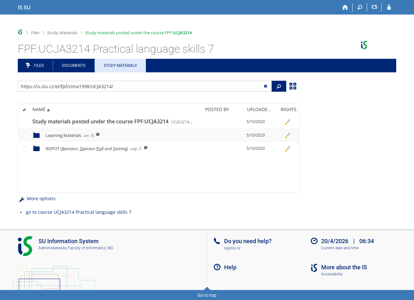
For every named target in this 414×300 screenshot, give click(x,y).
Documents (73, 65)
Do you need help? (248, 241)
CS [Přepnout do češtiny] (374, 6)
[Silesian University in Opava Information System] (24, 7)
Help (230, 267)
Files (35, 33)
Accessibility (332, 274)
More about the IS (344, 267)
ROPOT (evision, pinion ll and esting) (94, 148)
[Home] (345, 7)
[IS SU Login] (389, 7)
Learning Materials (70, 135)
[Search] (360, 7)
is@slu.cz (232, 248)
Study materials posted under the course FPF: (138, 33)
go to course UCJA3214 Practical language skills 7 (78, 212)
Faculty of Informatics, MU (90, 248)
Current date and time (340, 248)
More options (37, 198)
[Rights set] (287, 122)
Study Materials (62, 33)
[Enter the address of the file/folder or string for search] (145, 86)
